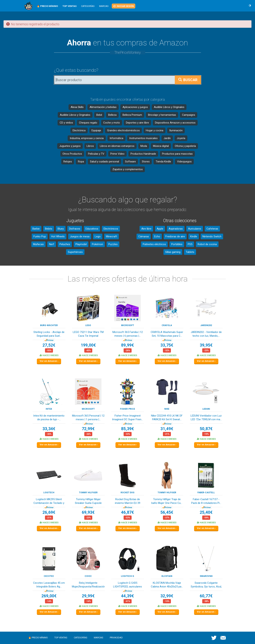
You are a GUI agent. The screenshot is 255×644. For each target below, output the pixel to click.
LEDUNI (206, 409)
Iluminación (176, 130)
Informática (116, 138)
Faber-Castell (206, 492)
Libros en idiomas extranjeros (117, 146)
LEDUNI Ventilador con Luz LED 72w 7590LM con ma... (206, 417)
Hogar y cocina (154, 130)
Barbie (36, 228)
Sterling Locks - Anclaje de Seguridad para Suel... (48, 333)
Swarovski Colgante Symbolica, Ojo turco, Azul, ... (206, 585)
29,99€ (88, 596)
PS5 (190, 244)
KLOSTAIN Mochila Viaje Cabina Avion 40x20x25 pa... (167, 584)
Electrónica (79, 130)
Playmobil (81, 244)
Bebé (99, 114)
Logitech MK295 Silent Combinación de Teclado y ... (48, 501)
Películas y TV (96, 153)
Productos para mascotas (177, 153)
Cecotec (49, 576)
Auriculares (194, 228)
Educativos (92, 228)
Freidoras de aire (175, 236)
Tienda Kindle (163, 161)
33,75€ (166, 345)
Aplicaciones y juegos (135, 107)
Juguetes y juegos (70, 146)
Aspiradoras (176, 228)
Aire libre (146, 228)
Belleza (112, 114)
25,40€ (206, 512)
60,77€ (206, 596)
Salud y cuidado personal (104, 161)
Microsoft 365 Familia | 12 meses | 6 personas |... (127, 333)
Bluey (61, 228)
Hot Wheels (58, 236)
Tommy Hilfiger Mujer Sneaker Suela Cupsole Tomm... (88, 501)
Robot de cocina (207, 244)
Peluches (65, 244)
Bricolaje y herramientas (162, 114)
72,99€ (88, 428)
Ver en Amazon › (49, 361)
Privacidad (116, 637)
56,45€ (166, 512)
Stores (146, 161)
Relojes (67, 161)
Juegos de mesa (79, 236)
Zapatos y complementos (127, 169)
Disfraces (74, 228)
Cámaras (143, 236)
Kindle (193, 236)
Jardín (167, 138)
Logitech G (127, 576)
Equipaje (96, 130)
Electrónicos (111, 228)
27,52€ (48, 345)
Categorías (88, 6)
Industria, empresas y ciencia (87, 138)
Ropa (81, 161)
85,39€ (127, 428)
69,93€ (88, 512)
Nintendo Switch (211, 236)
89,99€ (127, 345)
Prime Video (117, 153)
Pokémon (97, 244)
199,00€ (88, 345)
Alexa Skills (77, 107)
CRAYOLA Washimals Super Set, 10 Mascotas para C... (167, 333)
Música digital (161, 146)
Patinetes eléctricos (154, 244)
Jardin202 (206, 325)
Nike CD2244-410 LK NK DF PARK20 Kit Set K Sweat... (167, 417)
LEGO (88, 325)
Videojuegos (184, 161)
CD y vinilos (66, 122)
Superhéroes (75, 252)
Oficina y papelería (185, 146)
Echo (157, 236)
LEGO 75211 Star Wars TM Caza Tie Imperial (88, 333)
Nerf (51, 244)
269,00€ (48, 596)
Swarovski (206, 576)
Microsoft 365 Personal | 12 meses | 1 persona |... (88, 417)
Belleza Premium (132, 114)
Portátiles (176, 244)
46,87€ (127, 512)
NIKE (166, 409)
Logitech (48, 492)
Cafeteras (212, 228)
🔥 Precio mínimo (38, 637)
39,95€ (206, 345)
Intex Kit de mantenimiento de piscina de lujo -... (48, 417)
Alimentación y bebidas (103, 107)
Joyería (181, 138)
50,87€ (206, 428)
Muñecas (38, 244)
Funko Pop (39, 236)
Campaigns (188, 114)
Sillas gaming (172, 252)
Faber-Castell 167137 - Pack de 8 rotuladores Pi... (206, 501)
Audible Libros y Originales (169, 107)
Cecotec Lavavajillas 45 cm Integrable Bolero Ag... (49, 584)
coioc (88, 576)
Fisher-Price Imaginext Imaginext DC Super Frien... (127, 417)
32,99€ (166, 596)
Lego (98, 236)
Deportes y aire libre (137, 122)
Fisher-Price (127, 409)
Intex (49, 409)
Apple (160, 228)
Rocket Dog (127, 492)
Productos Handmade (143, 153)
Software (130, 161)
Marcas (104, 6)
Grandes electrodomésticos (123, 130)
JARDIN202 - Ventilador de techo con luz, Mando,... (206, 333)
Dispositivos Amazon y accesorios (175, 122)
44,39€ (127, 596)
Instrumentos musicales (143, 138)
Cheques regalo (88, 122)
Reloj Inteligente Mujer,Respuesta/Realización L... (88, 585)
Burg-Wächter (49, 325)
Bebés (48, 228)
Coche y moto (111, 122)
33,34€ (48, 428)
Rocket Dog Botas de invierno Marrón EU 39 (127, 501)
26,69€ (48, 512)
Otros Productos (72, 153)
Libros (90, 146)
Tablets (190, 252)
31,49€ (166, 428)
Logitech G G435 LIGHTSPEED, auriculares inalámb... (127, 585)
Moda (143, 146)
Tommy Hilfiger (88, 492)
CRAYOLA (167, 325)
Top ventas (60, 637)
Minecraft (111, 236)
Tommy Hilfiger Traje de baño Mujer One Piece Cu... (166, 501)
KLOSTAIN (167, 576)
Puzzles (113, 244)
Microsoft (127, 325)
